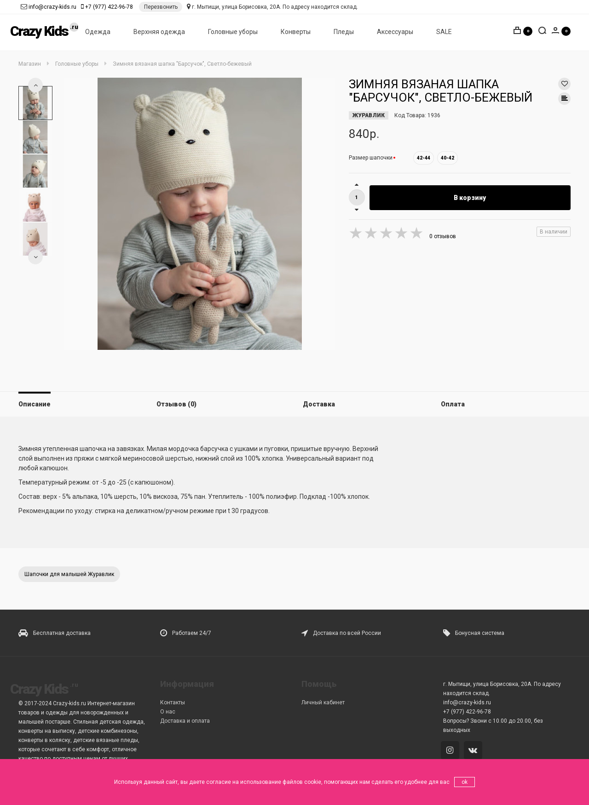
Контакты (172, 702)
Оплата (453, 404)
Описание (34, 404)
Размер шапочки (371, 157)
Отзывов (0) (176, 404)
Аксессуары (395, 32)
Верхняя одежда (159, 32)
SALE (444, 32)
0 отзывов (442, 236)
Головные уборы (233, 32)
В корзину (470, 197)
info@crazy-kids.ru (52, 7)
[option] (35, 103)
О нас (167, 711)
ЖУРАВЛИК (368, 115)
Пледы (344, 32)
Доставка (319, 404)
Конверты (296, 32)
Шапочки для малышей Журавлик (69, 574)
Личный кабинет (323, 702)
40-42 (447, 157)
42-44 (423, 157)
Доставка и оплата (185, 721)
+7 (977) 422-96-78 (109, 7)
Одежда (97, 32)
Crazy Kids (39, 32)
